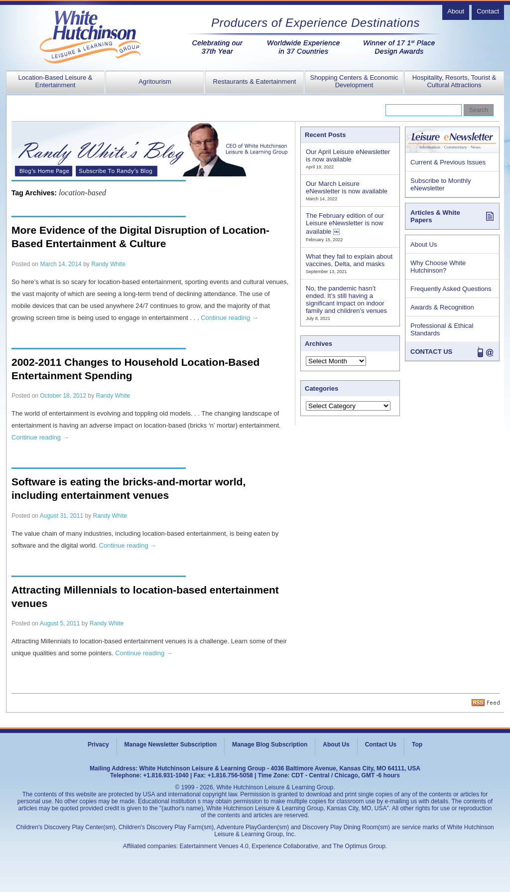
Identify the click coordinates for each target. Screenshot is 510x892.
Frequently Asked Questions (451, 289)
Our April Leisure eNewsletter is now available (348, 155)
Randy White (108, 264)
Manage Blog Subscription (269, 744)
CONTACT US (431, 351)
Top (417, 744)
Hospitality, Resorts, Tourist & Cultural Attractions (454, 81)
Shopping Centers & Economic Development (354, 81)
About (455, 11)
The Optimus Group (359, 846)
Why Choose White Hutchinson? (438, 266)
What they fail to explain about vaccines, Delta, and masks (349, 260)
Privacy (98, 744)
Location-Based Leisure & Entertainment (55, 81)
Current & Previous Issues (448, 162)
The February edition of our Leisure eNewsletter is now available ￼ (345, 223)
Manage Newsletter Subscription (171, 744)
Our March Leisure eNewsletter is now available (346, 187)
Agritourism (154, 81)
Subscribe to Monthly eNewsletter (440, 184)
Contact (488, 11)
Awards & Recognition (442, 307)
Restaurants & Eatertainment (254, 81)
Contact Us (380, 744)
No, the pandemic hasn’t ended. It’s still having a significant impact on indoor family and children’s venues (346, 299)
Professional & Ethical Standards (441, 329)
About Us (423, 244)
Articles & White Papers (435, 216)
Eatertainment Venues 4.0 (214, 846)
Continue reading (229, 317)
